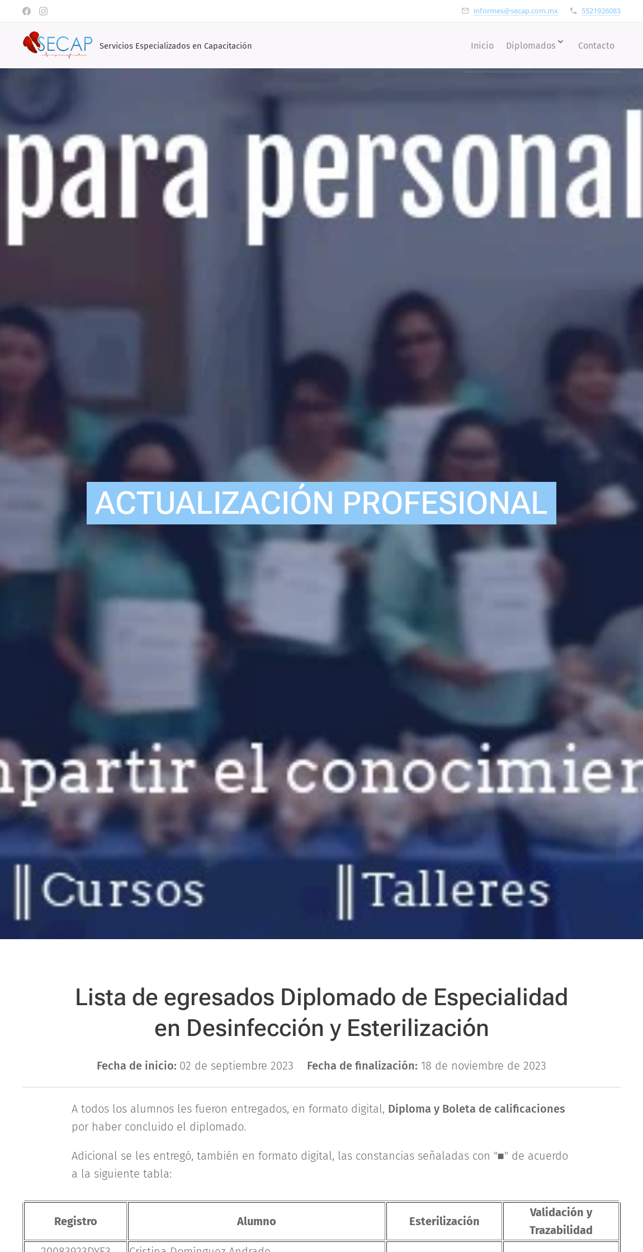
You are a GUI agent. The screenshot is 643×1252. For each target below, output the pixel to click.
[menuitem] (465, 45)
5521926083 (601, 11)
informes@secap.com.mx (516, 11)
